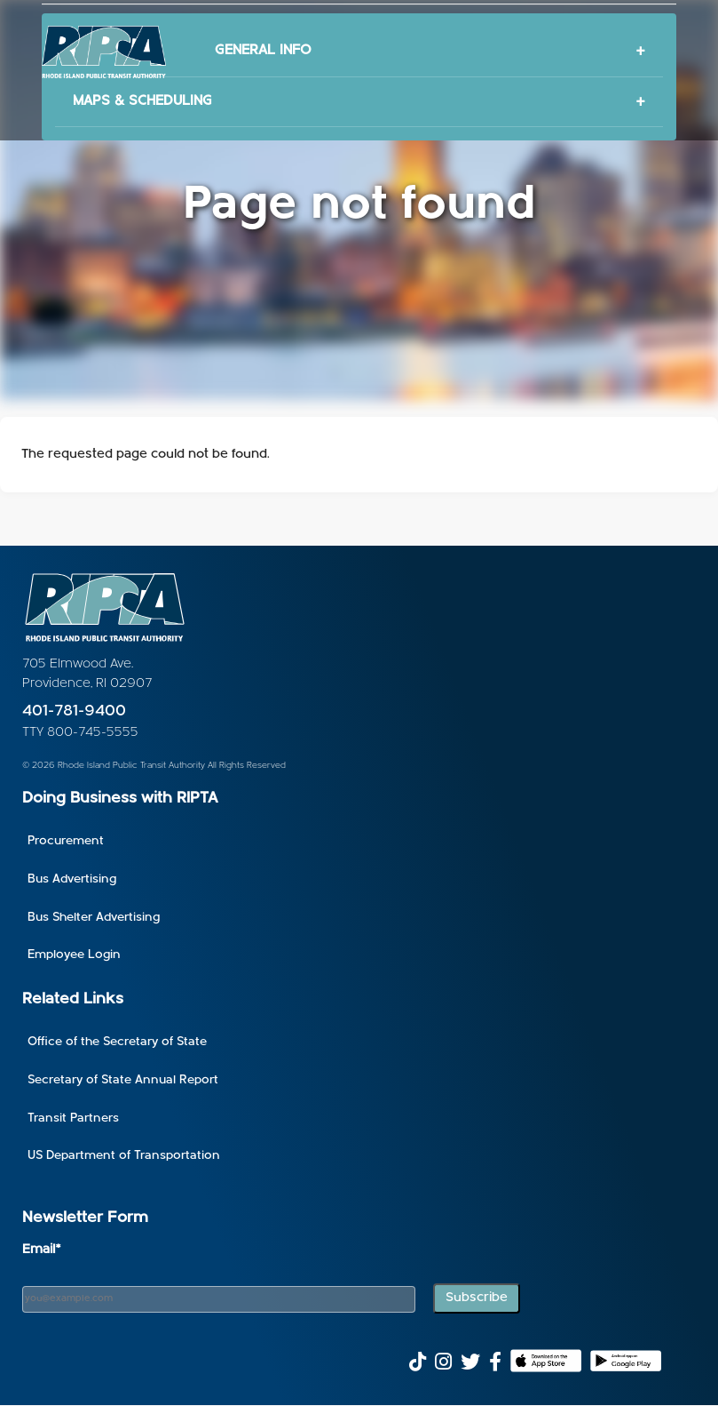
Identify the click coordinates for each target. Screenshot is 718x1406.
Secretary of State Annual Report (123, 1080)
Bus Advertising (72, 879)
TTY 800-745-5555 (80, 732)
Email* (41, 1250)
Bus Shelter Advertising (94, 917)
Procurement (66, 841)
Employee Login (74, 955)
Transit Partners (73, 1118)
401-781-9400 (74, 711)
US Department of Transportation (124, 1155)
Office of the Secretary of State (117, 1042)
